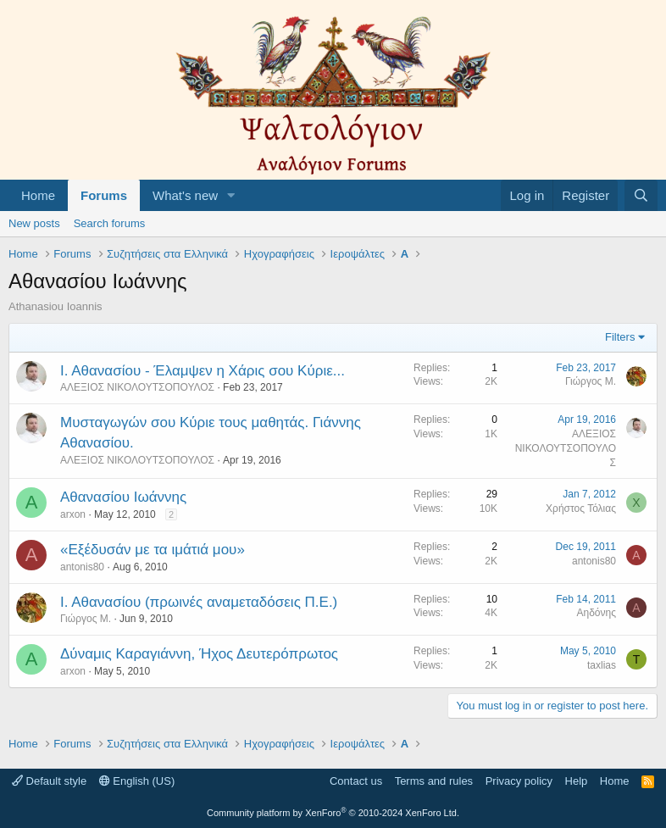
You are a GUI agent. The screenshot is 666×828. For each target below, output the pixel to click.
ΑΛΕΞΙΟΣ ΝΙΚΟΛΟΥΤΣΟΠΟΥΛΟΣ (137, 387)
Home (38, 195)
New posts (34, 223)
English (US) (137, 781)
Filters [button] (620, 337)
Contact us (356, 781)
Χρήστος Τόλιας (581, 508)
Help (576, 781)
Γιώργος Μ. (590, 381)
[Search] (641, 195)
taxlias (601, 665)
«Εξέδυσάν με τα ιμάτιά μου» (152, 550)
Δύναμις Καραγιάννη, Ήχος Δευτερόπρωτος (199, 654)
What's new (185, 195)
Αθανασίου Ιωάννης (123, 497)
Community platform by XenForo (333, 813)
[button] (231, 195)
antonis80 (82, 567)
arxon (73, 514)
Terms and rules (434, 781)
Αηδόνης (597, 613)
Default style (49, 781)
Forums (103, 195)
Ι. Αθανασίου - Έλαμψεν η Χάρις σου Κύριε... (202, 371)
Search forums (110, 223)
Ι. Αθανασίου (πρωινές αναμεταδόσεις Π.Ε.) (198, 602)
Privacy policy (519, 781)
